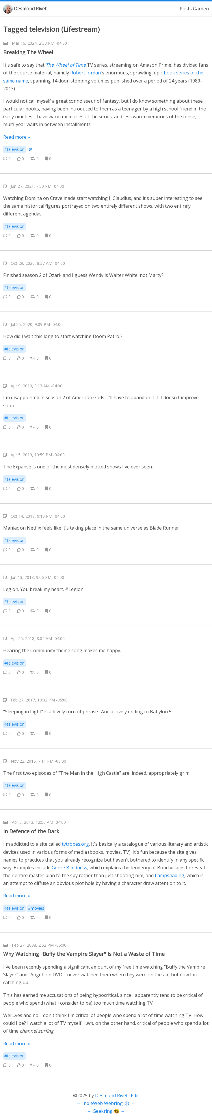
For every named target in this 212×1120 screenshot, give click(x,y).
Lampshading (169, 875)
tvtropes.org (75, 844)
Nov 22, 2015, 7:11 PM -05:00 (38, 761)
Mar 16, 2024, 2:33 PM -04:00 (39, 43)
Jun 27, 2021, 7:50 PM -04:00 (37, 186)
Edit (135, 1095)
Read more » (16, 137)
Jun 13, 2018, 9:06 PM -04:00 (37, 577)
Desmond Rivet (30, 8)
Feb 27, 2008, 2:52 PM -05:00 (39, 945)
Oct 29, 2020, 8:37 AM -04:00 (38, 263)
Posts (186, 8)
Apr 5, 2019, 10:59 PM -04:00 (38, 454)
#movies (36, 908)
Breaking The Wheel (28, 52)
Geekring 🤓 (106, 1111)
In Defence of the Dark (31, 831)
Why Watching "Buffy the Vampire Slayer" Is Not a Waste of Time (84, 953)
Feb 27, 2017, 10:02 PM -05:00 (39, 700)
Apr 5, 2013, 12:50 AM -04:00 (39, 822)
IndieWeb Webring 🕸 (106, 1103)
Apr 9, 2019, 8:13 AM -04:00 (36, 386)
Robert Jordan (85, 73)
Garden (201, 8)
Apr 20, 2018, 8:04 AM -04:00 (38, 638)
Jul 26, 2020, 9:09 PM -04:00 (37, 324)
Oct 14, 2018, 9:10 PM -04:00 (38, 516)
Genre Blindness (69, 867)
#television (14, 149)
